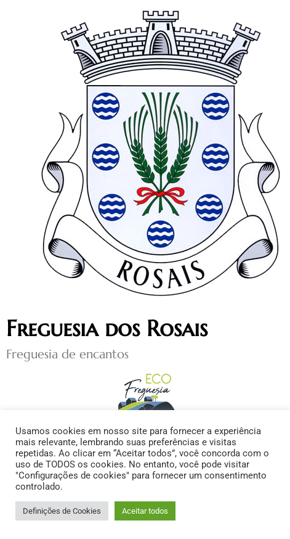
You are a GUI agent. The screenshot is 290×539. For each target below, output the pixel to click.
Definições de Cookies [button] (62, 511)
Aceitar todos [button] (145, 511)
